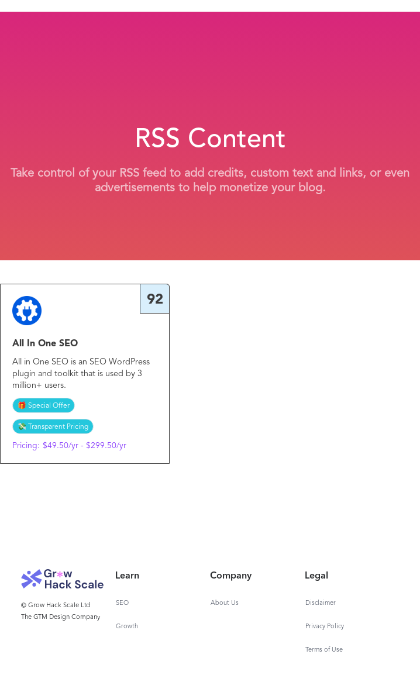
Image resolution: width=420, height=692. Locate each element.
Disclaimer (320, 603)
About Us (225, 603)
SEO (122, 603)
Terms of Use (324, 650)
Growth (127, 627)
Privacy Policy (324, 627)
